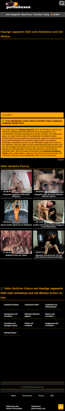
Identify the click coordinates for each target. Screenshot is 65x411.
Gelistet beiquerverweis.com (38, 407)
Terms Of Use (27, 396)
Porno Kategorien (13, 14)
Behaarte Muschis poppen (32, 315)
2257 (52, 396)
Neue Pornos (26, 14)
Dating (46, 14)
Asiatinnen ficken (32, 305)
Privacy (41, 396)
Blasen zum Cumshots (50, 315)
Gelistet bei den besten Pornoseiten (14, 407)
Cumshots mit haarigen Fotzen (10, 324)
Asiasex (26, 121)
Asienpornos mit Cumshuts (11, 315)
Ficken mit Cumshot (29, 324)
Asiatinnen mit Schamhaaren (51, 306)
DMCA (13, 396)
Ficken (48, 121)
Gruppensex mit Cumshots (51, 324)
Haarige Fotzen (17, 123)
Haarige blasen (10, 333)
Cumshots (41, 121)
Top (60, 407)
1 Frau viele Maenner (13, 121)
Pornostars (37, 14)
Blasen (33, 121)
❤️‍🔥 (55, 14)
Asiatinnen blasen (11, 305)
